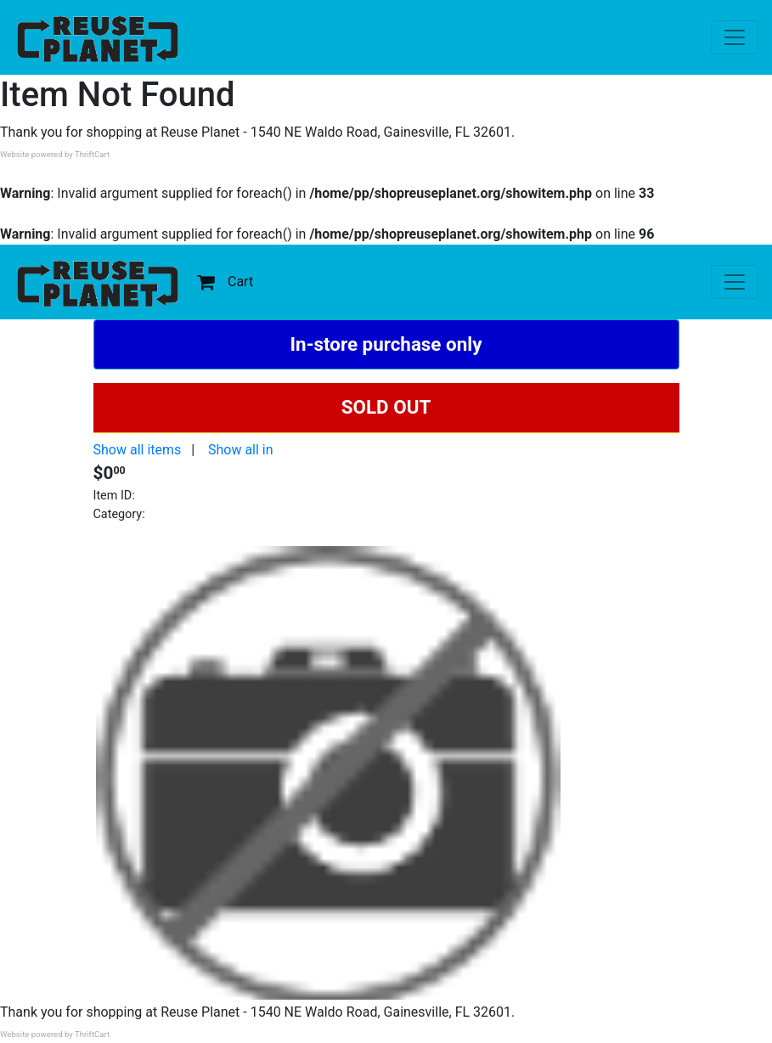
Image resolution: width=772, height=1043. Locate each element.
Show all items (137, 450)
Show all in (240, 450)
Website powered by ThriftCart (55, 154)
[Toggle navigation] (734, 37)
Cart (225, 281)
